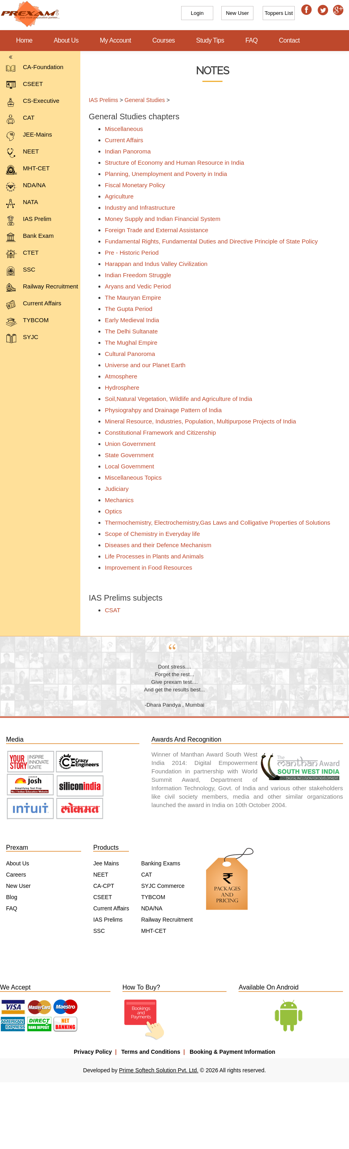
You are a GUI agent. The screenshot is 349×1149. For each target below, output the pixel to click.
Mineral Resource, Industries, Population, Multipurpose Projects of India (197, 421)
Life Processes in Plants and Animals (151, 556)
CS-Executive (32, 102)
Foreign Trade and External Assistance (153, 230)
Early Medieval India (129, 320)
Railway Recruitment (42, 288)
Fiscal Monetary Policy (132, 185)
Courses (163, 40)
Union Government (127, 443)
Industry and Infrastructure (137, 207)
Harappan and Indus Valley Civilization (153, 263)
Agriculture (116, 196)
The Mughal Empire (128, 342)
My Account (115, 40)
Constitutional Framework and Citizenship (157, 432)
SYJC (22, 338)
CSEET (24, 85)
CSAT (109, 610)
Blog (11, 897)
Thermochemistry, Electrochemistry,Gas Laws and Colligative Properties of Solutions (214, 522)
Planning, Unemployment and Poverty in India (163, 173)
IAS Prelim (28, 220)
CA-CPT (103, 886)
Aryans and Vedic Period (134, 286)
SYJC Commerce (162, 886)
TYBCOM (27, 322)
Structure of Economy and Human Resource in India (171, 162)
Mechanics (116, 500)
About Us (66, 40)
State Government (126, 455)
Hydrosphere (119, 387)
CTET (22, 254)
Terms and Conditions (150, 1052)
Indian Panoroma (124, 151)
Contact (289, 40)
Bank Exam (30, 237)
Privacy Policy (93, 1052)
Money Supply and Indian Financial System (159, 218)
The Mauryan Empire (130, 297)
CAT (20, 119)
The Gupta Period (125, 308)
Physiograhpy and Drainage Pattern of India (160, 410)
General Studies (142, 100)
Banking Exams (160, 863)
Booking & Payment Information (232, 1052)
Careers (16, 874)
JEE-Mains (29, 136)
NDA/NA (26, 187)
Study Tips (210, 40)
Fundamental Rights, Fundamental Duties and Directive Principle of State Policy (208, 241)
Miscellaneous (121, 128)
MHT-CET (28, 170)
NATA (22, 203)
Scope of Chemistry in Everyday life (149, 533)
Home (24, 40)
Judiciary (113, 488)
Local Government (126, 466)
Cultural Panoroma (127, 353)
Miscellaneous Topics (130, 477)
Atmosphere (118, 376)
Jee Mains (106, 863)
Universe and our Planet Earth (142, 365)
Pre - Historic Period (128, 252)
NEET (22, 153)
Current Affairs (33, 305)
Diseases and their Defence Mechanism (155, 545)
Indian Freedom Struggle (135, 275)
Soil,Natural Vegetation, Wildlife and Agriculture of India (175, 398)
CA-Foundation (34, 68)
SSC (20, 271)
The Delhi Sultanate (128, 331)
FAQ (251, 40)
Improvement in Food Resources (145, 567)
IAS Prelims (101, 100)
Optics (110, 511)
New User (18, 886)
